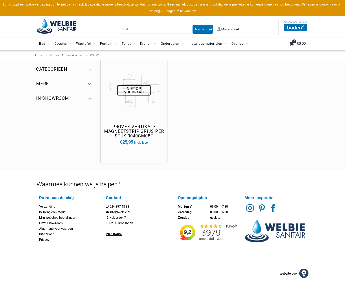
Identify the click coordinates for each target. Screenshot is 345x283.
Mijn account (228, 29)
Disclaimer (46, 234)
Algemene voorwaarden (56, 228)
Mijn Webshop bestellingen (57, 217)
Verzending (47, 206)
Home (38, 55)
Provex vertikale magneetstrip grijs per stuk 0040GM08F (134, 131)
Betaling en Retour (52, 212)
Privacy (44, 239)
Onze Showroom (51, 223)
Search (199, 29)
